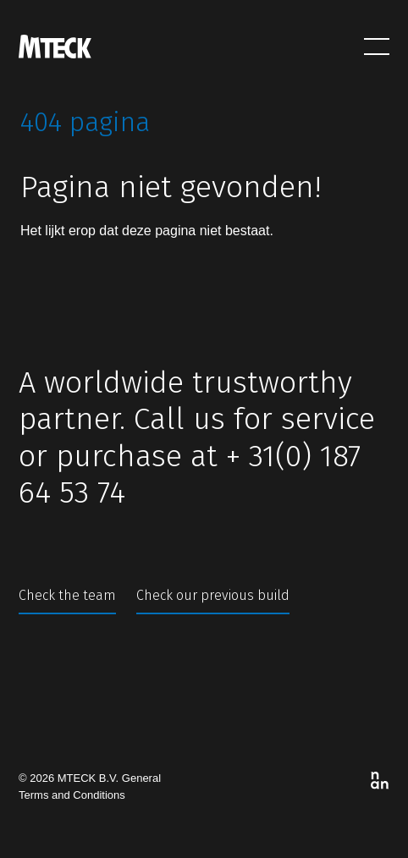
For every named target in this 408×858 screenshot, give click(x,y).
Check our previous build (212, 595)
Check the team (67, 595)
